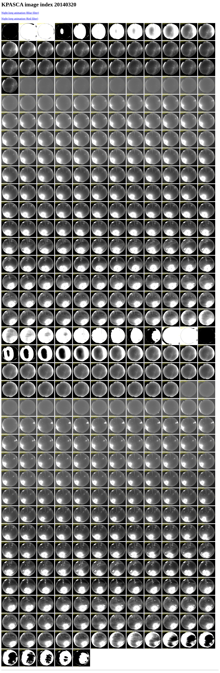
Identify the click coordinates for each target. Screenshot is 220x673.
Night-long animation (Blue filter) (20, 12)
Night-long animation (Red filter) (19, 18)
